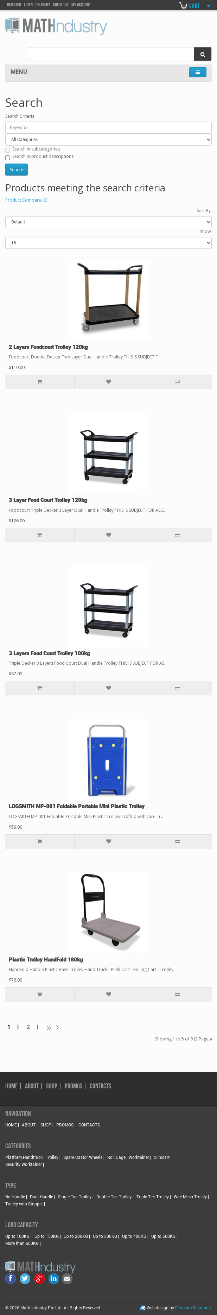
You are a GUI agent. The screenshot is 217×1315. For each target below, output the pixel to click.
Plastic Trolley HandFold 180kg (46, 960)
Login (28, 5)
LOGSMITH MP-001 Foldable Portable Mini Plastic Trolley (77, 806)
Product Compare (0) (26, 200)
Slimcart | (163, 1157)
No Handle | (16, 1196)
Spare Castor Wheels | (83, 1157)
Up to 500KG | (164, 1236)
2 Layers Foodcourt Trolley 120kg (48, 347)
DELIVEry (43, 5)
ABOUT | (34, 1086)
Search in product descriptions (39, 156)
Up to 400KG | (135, 1236)
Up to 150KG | (47, 1236)
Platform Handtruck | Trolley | (32, 1157)
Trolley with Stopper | (25, 1204)
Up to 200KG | (77, 1236)
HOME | (13, 1086)
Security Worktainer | (24, 1164)
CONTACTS (100, 1086)
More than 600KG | (23, 1243)
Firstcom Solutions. (193, 1307)
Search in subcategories (32, 149)
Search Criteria (19, 116)
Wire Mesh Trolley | (191, 1196)
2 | (34, 1027)
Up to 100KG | (18, 1236)
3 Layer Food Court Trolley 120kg (48, 500)
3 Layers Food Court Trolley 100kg (49, 653)
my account (81, 5)
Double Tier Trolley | (115, 1196)
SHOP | (54, 1086)
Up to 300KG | (106, 1236)
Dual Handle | (42, 1196)
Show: (206, 231)
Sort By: (204, 211)
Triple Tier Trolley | (153, 1196)
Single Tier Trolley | (76, 1196)
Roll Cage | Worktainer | (129, 1157)
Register (14, 5)
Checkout (61, 5)
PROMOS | (76, 1086)
